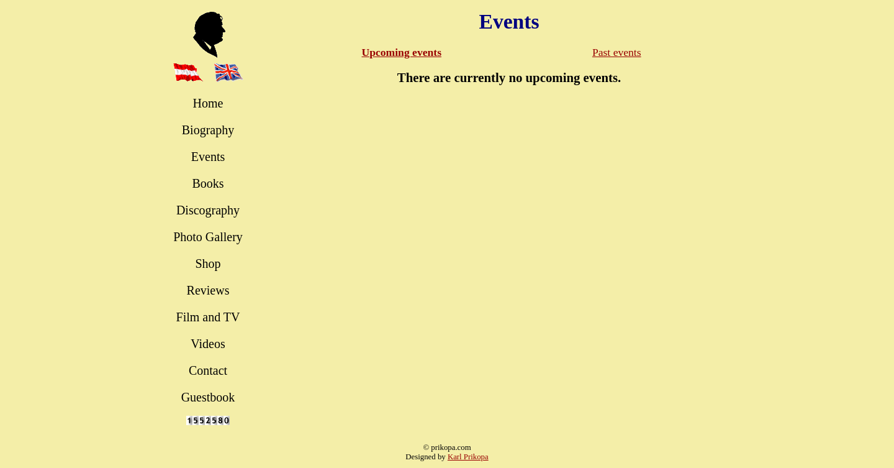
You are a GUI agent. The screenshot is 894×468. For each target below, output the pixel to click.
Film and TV (208, 317)
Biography (208, 130)
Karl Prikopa (468, 456)
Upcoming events (401, 52)
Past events (616, 52)
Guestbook (208, 397)
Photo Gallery (208, 237)
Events (208, 156)
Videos (208, 344)
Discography (208, 210)
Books (208, 183)
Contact (208, 370)
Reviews (208, 290)
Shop (207, 263)
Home (208, 103)
